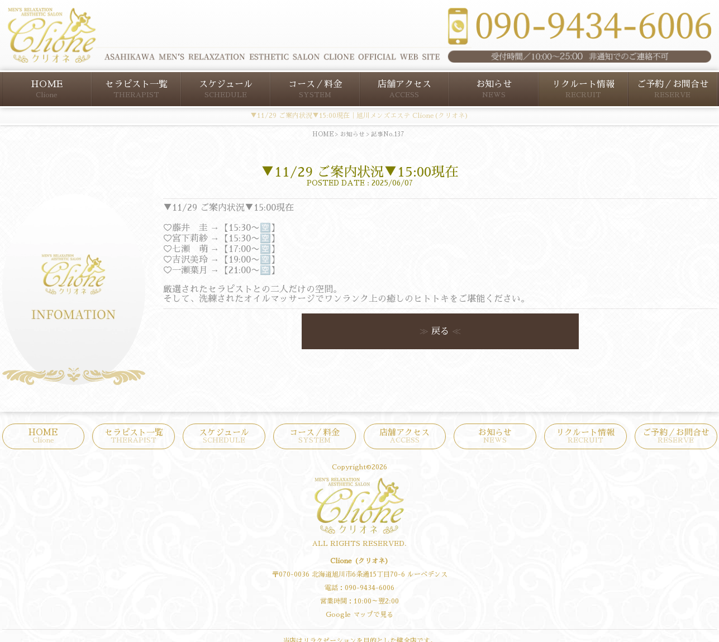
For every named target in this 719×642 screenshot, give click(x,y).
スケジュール (226, 89)
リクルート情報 (583, 89)
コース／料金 (315, 89)
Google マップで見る (359, 614)
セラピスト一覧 (136, 89)
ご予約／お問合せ (672, 89)
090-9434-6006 (369, 587)
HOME (47, 89)
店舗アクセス (404, 89)
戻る (440, 331)
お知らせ (494, 89)
